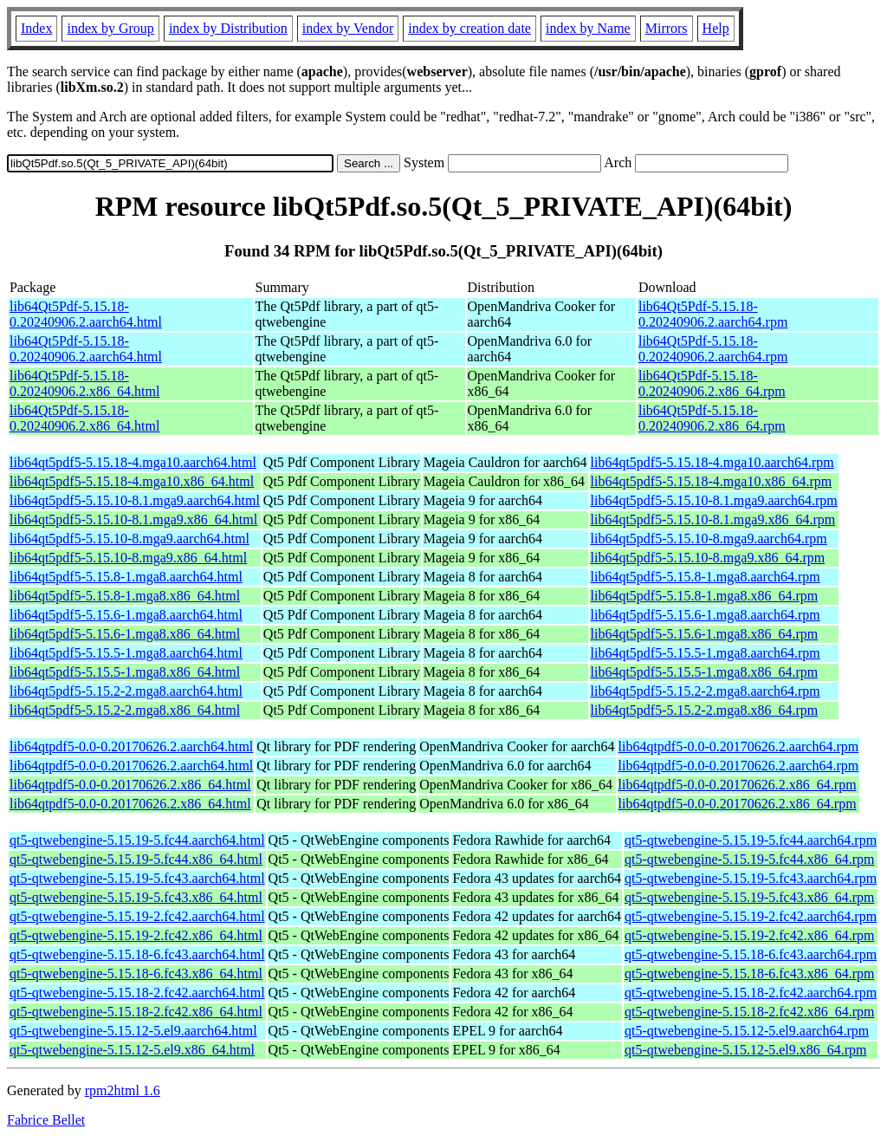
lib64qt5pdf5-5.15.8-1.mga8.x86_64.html (125, 595)
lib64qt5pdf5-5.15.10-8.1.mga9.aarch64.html (135, 500)
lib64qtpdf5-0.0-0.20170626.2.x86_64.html (130, 784)
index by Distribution (228, 28)
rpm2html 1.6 (122, 1090)
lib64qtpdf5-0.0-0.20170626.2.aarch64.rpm (738, 746)
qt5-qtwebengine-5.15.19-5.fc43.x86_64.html (136, 897)
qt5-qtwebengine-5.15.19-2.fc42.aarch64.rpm (751, 916)
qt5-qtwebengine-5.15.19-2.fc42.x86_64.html (136, 935)
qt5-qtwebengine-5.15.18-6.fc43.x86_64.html (136, 973)
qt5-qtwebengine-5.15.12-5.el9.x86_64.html (132, 1049)
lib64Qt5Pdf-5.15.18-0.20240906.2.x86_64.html (84, 383)
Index (36, 28)
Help (715, 28)
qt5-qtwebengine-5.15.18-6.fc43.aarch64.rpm (751, 954)
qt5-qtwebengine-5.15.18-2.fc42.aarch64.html (137, 992)
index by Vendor (347, 28)
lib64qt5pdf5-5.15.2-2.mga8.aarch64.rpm (705, 691)
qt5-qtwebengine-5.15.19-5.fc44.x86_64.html (136, 859)
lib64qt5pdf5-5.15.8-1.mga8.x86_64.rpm (705, 595)
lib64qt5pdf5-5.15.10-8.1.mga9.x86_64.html (133, 519)
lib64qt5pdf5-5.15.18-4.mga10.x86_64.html (132, 481)
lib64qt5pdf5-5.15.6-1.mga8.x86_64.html (125, 633)
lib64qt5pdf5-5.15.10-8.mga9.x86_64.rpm (708, 557)
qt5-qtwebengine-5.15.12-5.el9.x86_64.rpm (746, 1049)
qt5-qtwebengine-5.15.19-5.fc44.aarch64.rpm (751, 840)
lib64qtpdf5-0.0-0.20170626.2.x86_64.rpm (737, 784)
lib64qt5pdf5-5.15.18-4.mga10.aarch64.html (133, 462)
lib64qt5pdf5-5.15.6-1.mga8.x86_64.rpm (705, 633)
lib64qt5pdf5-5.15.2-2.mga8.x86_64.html (125, 710)
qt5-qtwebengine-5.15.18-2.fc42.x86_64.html (136, 1011)
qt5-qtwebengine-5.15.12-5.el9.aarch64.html (133, 1030)
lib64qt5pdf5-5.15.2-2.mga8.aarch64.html (126, 691)
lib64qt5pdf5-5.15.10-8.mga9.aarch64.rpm (709, 538)
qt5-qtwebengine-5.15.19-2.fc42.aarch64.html (137, 916)
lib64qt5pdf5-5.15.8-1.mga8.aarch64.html (126, 576)
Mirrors (666, 28)
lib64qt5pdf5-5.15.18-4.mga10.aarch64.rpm (712, 462)
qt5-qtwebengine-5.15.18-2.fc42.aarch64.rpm (751, 992)
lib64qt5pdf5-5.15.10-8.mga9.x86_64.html (128, 557)
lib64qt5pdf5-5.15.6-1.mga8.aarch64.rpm (705, 614)
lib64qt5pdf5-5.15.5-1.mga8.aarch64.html (126, 653)
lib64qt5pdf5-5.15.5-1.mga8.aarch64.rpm (705, 653)
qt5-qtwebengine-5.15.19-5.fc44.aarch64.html (137, 840)
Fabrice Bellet (46, 1120)
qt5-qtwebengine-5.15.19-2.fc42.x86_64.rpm (749, 935)
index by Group (110, 28)
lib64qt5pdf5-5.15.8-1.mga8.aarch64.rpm (705, 576)
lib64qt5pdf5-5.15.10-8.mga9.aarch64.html (129, 538)
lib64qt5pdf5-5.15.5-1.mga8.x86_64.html (125, 672)
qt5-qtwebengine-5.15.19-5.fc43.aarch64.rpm (751, 878)
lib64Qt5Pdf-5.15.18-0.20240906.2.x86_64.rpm (712, 383)
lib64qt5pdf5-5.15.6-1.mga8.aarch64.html (126, 614)
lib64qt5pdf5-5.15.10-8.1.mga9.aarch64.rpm (714, 500)
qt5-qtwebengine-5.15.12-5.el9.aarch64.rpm (747, 1030)
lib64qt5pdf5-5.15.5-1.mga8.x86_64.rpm (705, 672)
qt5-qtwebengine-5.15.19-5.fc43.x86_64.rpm (749, 897)
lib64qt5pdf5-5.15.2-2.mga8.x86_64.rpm (705, 710)
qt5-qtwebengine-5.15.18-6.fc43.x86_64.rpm (749, 973)
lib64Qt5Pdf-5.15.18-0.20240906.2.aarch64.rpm (712, 314)
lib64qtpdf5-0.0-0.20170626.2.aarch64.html (131, 746)
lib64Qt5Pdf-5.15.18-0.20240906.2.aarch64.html (86, 314)
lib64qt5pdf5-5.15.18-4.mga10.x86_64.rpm (711, 481)
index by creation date (469, 28)
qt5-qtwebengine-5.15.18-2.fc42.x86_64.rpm (749, 1011)
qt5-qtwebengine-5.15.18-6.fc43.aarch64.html (137, 954)
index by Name (588, 28)
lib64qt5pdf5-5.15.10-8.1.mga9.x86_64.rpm (713, 519)
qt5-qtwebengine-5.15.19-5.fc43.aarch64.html (137, 878)
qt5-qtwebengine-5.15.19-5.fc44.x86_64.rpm (749, 859)
